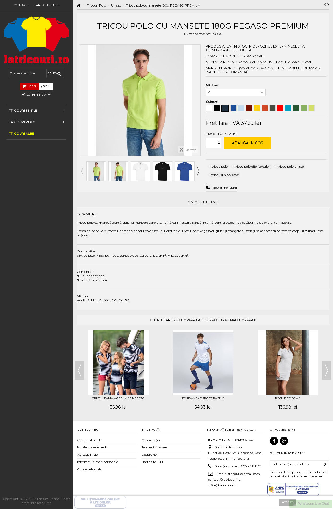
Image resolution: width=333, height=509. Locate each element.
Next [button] (198, 171)
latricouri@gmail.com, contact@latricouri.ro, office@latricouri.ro (234, 479)
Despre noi (150, 455)
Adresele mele (87, 455)
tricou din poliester (225, 175)
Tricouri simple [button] (36, 111)
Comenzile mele (89, 440)
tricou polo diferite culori (252, 166)
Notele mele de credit (92, 447)
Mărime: (212, 85)
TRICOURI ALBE (21, 133)
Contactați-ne (152, 440)
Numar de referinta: (197, 34)
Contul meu (88, 429)
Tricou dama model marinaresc (118, 398)
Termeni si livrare (154, 447)
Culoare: (212, 102)
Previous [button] (82, 171)
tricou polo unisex (290, 166)
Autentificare (36, 95)
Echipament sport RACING (203, 398)
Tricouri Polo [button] (36, 122)
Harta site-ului (46, 5)
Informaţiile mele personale (97, 462)
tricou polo (219, 166)
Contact (20, 5)
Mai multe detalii (203, 201)
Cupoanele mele (89, 469)
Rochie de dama (287, 398)
